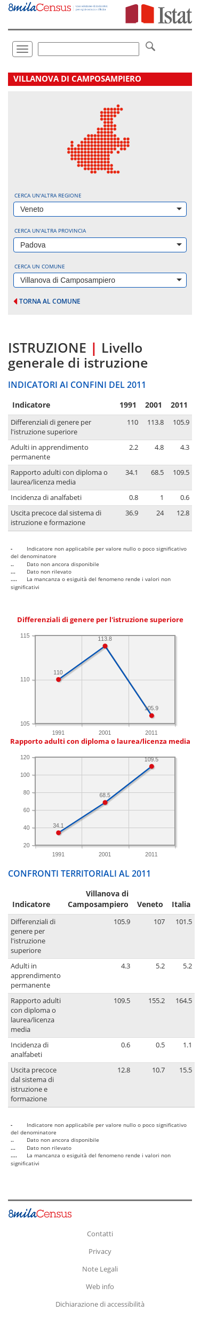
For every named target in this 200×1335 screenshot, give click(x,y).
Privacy (100, 1251)
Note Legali (100, 1269)
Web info (100, 1286)
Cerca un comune (39, 266)
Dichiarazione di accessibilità (100, 1304)
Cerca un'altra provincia (50, 230)
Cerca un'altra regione (48, 195)
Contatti (100, 1233)
